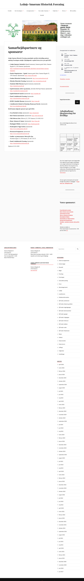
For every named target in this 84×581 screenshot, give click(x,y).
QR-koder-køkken (63, 324)
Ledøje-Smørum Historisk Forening (42, 4)
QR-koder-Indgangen (64, 317)
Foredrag (61, 274)
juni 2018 (61, 568)
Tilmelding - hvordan (65, 79)
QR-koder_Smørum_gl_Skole (65, 304)
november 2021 (62, 524)
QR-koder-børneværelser (65, 310)
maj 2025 (61, 397)
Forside (10, 11)
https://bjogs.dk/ (36, 121)
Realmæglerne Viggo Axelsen (67, 218)
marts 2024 (61, 434)
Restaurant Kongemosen (66, 220)
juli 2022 (61, 498)
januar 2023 (62, 481)
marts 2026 (61, 367)
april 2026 (61, 364)
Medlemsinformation (64, 297)
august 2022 (62, 494)
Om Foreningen (18, 11)
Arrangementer (30, 11)
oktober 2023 (62, 451)
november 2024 (62, 414)
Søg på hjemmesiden (65, 99)
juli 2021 (61, 538)
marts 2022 (61, 511)
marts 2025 (61, 404)
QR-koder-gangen (63, 314)
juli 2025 (61, 391)
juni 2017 (61, 571)
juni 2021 (61, 541)
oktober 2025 (62, 381)
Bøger (60, 270)
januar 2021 (62, 558)
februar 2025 (62, 408)
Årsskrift (61, 267)
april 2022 (61, 508)
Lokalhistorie (62, 294)
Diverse (64, 11)
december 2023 (62, 444)
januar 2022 (62, 518)
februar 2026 (62, 371)
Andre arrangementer (64, 260)
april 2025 (61, 401)
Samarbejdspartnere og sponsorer (24, 50)
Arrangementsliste (64, 86)
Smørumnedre (62, 340)
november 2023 (62, 448)
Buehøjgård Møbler (65, 216)
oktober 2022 (62, 491)
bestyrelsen (63, 172)
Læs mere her (34, 270)
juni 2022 (61, 501)
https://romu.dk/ (36, 101)
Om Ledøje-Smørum (43, 11)
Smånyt (60, 337)
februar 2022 (62, 514)
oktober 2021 (62, 528)
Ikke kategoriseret (63, 287)
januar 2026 (62, 374)
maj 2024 (61, 431)
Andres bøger (62, 264)
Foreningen (61, 277)
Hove (60, 284)
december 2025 (62, 377)
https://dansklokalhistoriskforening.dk (19, 143)
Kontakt (42, 15)
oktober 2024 (62, 418)
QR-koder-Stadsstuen (64, 330)
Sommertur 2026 (68, 65)
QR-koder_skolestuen (64, 300)
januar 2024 (62, 441)
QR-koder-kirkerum (63, 320)
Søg (77, 102)
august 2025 (62, 387)
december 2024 (62, 411)
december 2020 (62, 561)
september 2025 (63, 384)
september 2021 (63, 531)
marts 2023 (61, 474)
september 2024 (63, 421)
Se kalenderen (63, 75)
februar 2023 (62, 478)
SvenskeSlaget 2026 (69, 61)
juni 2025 (61, 394)
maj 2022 (61, 504)
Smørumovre (62, 344)
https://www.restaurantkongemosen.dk (19, 133)
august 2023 (62, 458)
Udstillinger (61, 354)
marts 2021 (61, 551)
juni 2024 (61, 428)
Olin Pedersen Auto (65, 213)
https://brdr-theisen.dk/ (37, 115)
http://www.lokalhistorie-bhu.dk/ (18, 106)
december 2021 (62, 521)
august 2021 (62, 534)
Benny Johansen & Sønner (66, 215)
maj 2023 (61, 468)
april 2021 (61, 548)
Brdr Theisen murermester (66, 211)
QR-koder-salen (63, 327)
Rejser (60, 334)
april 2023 (61, 471)
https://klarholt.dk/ (34, 113)
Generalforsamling (63, 280)
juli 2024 (61, 424)
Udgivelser (55, 11)
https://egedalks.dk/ (36, 93)
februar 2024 (62, 438)
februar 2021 (62, 555)
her (67, 230)
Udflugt (61, 347)
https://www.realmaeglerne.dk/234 (18, 129)
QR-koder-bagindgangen (65, 307)
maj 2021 (61, 544)
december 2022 (62, 484)
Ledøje (60, 290)
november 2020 (62, 565)
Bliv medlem (73, 11)
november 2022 (62, 488)
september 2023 (63, 454)
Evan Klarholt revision (65, 210)
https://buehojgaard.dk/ (33, 124)
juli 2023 (61, 461)
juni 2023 (61, 464)
